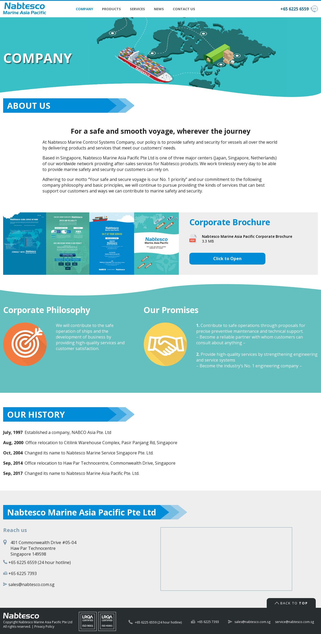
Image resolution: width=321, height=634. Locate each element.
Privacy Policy (44, 626)
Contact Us (184, 9)
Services (137, 9)
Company (84, 9)
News (159, 9)
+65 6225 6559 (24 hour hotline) (39, 562)
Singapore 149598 (28, 554)
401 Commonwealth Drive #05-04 (43, 542)
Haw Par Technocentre (33, 548)
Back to (291, 603)
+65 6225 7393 (22, 573)
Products (111, 9)
